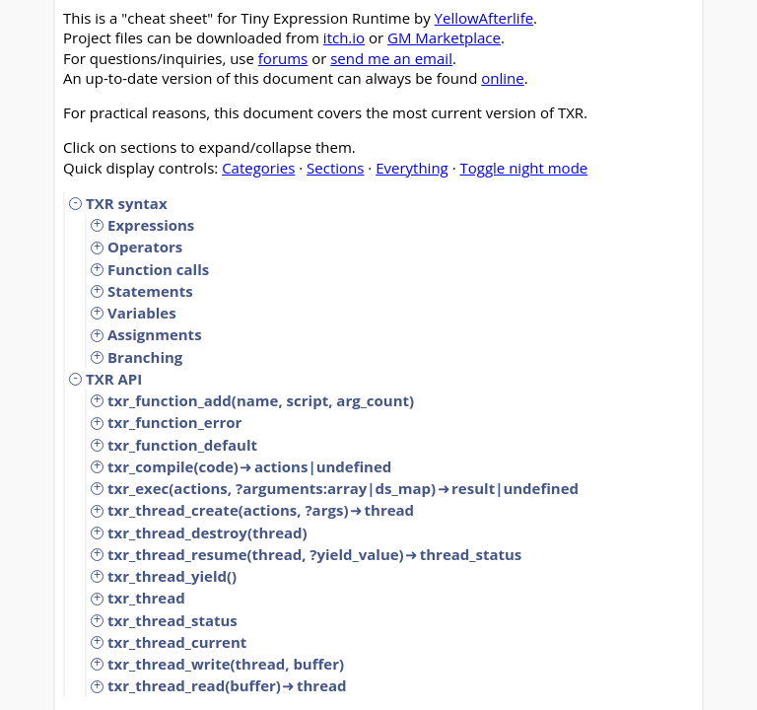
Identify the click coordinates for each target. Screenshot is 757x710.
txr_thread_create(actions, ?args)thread (260, 510)
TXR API (114, 379)
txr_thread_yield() (172, 576)
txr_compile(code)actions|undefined (249, 466)
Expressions (150, 225)
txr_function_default (182, 445)
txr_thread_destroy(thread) (207, 532)
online (502, 78)
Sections (335, 168)
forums (283, 58)
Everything (412, 168)
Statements (150, 291)
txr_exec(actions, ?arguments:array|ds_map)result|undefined (343, 488)
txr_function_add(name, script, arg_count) (260, 400)
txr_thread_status (172, 620)
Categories (258, 168)
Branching (144, 357)
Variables (141, 312)
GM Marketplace (444, 37)
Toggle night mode (523, 168)
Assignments (154, 334)
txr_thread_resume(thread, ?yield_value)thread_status (314, 554)
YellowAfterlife (484, 18)
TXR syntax (127, 203)
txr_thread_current (176, 642)
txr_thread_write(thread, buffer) (225, 664)
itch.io (344, 37)
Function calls (158, 269)
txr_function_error (174, 422)
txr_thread (146, 597)
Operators (144, 246)
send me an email (391, 58)
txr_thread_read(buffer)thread (227, 685)
